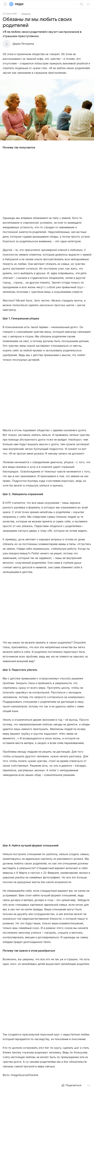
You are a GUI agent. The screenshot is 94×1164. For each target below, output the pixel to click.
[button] (47, 110)
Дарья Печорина (23, 43)
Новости (25, 13)
